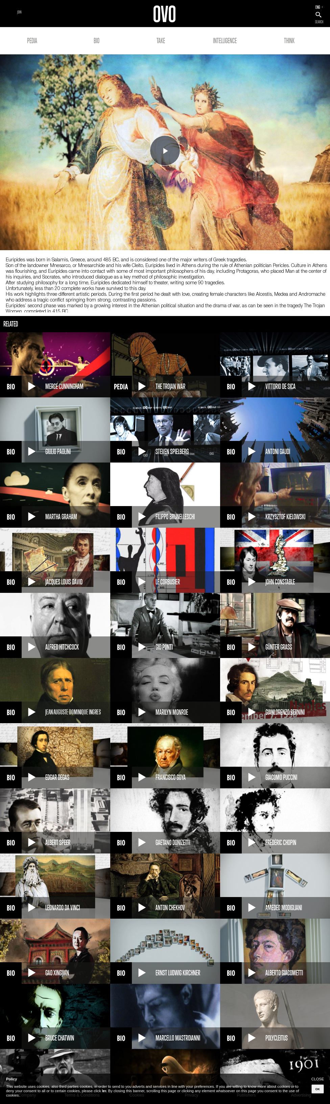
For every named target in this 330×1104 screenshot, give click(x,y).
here (104, 1090)
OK (317, 1089)
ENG (317, 7)
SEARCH (319, 22)
